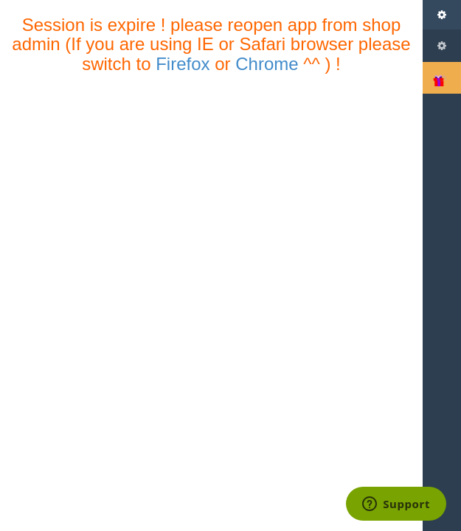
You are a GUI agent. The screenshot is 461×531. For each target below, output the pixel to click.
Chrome (266, 64)
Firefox (182, 64)
